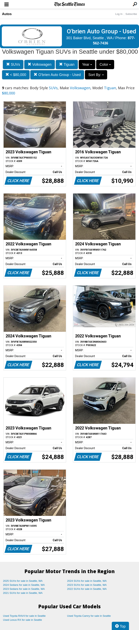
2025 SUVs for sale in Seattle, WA (23, 580)
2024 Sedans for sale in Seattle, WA (24, 584)
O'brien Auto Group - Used (57, 75)
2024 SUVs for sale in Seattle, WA (87, 580)
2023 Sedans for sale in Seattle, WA (24, 588)
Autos (7, 14)
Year (87, 64)
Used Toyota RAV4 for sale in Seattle (24, 615)
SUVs (13, 64)
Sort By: (96, 75)
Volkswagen (39, 64)
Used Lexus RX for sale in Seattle (22, 619)
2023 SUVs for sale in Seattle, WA (87, 584)
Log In (118, 13)
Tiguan (67, 64)
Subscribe (131, 13)
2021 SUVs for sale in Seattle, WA (23, 592)
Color (105, 64)
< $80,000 (15, 75)
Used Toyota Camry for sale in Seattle (89, 615)
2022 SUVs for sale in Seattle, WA (87, 588)
